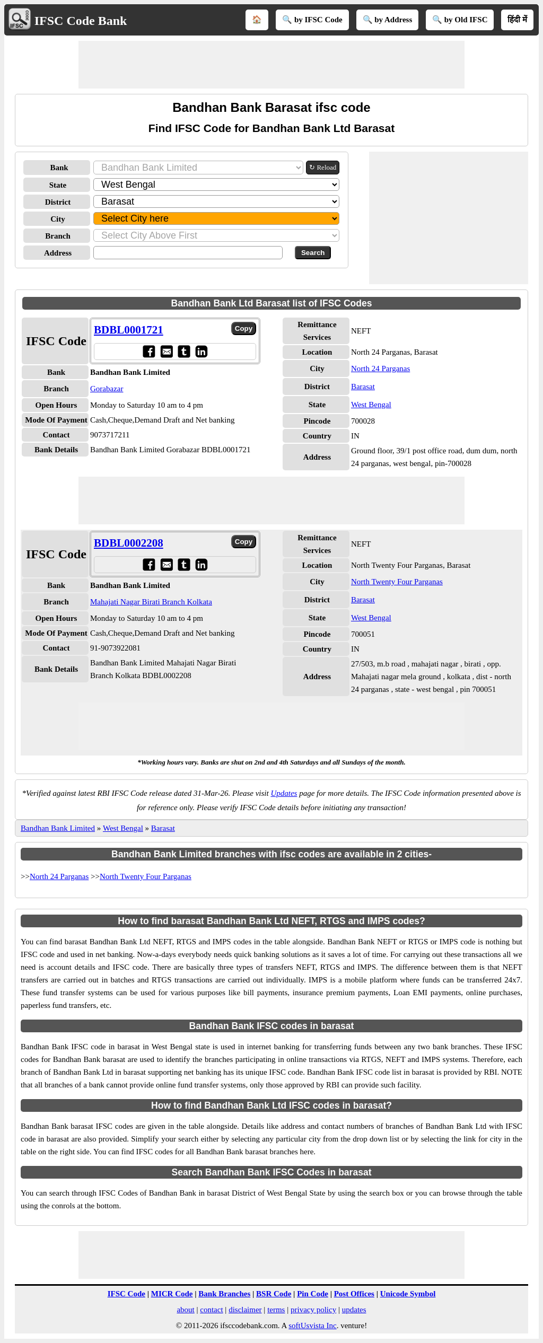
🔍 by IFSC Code (312, 19)
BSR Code (273, 1293)
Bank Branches (224, 1293)
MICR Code (172, 1293)
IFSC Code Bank (80, 21)
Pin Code (312, 1293)
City (57, 219)
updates (354, 1309)
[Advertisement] (271, 65)
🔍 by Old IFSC (459, 19)
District (58, 202)
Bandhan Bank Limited (58, 828)
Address (58, 253)
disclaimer (245, 1309)
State (58, 185)
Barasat (363, 386)
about (185, 1309)
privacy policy (313, 1309)
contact (211, 1309)
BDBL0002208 (128, 543)
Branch (58, 236)
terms (276, 1309)
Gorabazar (106, 388)
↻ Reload (322, 167)
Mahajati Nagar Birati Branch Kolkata (151, 602)
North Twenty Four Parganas (397, 581)
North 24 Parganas (380, 368)
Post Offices (354, 1293)
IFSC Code (126, 1293)
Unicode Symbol (408, 1293)
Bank (59, 167)
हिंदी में (517, 19)
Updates (283, 793)
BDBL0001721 (128, 329)
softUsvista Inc (312, 1325)
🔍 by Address (388, 19)
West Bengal (371, 404)
